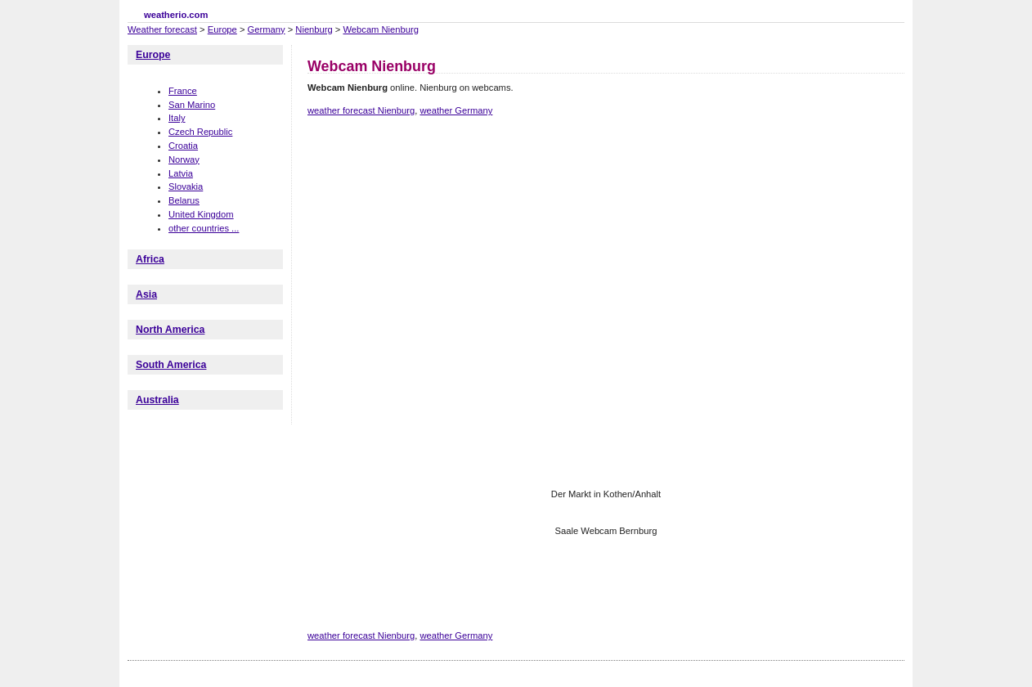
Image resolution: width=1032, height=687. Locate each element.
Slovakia (185, 186)
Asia (146, 294)
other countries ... (203, 228)
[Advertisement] (605, 186)
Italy (177, 118)
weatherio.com (176, 15)
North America (170, 329)
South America (171, 364)
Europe (222, 29)
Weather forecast (162, 29)
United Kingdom (201, 214)
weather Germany (456, 110)
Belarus (184, 200)
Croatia (183, 145)
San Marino (191, 105)
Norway (184, 159)
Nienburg (313, 29)
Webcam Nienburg (380, 29)
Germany (266, 29)
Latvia (180, 173)
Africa (150, 259)
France (182, 91)
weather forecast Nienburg (361, 110)
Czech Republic (200, 132)
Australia (157, 400)
